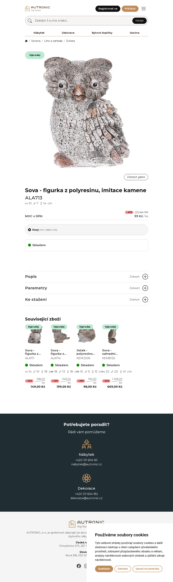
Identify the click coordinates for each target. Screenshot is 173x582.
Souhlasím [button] (104, 568)
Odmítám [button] (123, 568)
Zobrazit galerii (136, 177)
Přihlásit (130, 8)
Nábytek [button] (39, 32)
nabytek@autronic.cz (86, 464)
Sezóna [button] (134, 32)
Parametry (82, 288)
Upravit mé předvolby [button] (147, 568)
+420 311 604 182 (86, 494)
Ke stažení (82, 299)
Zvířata (70, 40)
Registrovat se (107, 8)
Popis (82, 276)
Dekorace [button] (68, 32)
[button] (143, 8)
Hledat (139, 20)
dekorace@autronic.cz (86, 498)
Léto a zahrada (53, 40)
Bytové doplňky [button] (102, 32)
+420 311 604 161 (86, 460)
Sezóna (35, 40)
